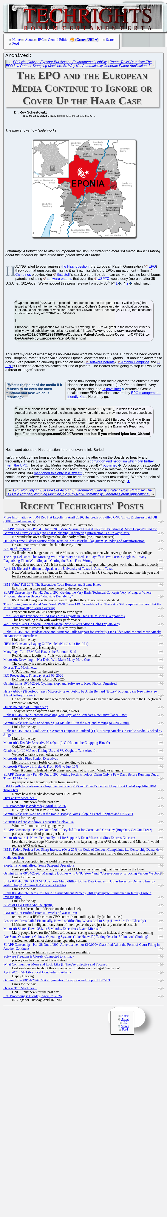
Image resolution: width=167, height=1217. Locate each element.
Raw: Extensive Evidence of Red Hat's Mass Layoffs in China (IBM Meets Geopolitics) (64, 617)
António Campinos (135, 363)
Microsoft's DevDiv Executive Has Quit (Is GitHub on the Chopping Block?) (56, 744)
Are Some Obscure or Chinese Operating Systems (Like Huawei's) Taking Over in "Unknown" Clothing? (75, 938)
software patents (59, 280)
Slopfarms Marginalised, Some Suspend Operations (39, 866)
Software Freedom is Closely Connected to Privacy (38, 957)
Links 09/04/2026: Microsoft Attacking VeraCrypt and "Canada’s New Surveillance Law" (65, 716)
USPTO (104, 280)
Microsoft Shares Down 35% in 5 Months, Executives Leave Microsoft (52, 930)
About (29, 39)
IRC (41, 39)
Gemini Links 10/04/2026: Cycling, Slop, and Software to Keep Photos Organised (60, 684)
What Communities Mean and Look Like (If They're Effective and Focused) (55, 965)
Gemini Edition (58, 39)
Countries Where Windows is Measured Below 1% (38, 823)
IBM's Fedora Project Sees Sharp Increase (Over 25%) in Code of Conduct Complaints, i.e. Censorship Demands (81, 850)
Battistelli (63, 275)
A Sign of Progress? (17, 550)
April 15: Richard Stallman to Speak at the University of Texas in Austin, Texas (58, 569)
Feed (15, 43)
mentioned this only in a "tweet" (58, 474)
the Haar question (74, 267)
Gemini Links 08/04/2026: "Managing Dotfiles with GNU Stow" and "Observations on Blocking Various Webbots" (82, 874)
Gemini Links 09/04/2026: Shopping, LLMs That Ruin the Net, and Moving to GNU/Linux (66, 724)
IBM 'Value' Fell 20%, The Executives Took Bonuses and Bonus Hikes (52, 585)
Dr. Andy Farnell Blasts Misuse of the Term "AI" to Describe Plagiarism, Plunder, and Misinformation (74, 542)
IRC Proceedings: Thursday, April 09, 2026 (33, 676)
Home (16, 39)
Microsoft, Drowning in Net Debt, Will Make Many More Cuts (46, 660)
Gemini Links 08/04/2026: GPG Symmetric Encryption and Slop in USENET (56, 981)
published (110, 466)
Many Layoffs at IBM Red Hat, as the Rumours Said (39, 653)
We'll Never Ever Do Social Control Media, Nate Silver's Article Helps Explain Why (61, 625)
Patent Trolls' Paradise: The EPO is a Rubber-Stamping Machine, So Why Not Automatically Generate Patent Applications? (79, 65)
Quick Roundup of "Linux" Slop (25, 708)
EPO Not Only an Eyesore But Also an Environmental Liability (60, 63)
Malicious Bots (13, 858)
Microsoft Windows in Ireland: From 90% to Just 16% (40, 767)
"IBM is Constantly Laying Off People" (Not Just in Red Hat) (45, 645)
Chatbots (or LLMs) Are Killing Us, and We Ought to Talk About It (49, 751)
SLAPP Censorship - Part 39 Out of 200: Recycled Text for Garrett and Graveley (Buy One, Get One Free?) (77, 831)
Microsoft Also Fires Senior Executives (30, 759)
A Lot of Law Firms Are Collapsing (28, 906)
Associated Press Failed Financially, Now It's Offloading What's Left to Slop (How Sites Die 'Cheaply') (74, 922)
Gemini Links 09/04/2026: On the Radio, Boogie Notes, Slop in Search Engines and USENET (68, 815)
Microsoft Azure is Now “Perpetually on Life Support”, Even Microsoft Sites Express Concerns (69, 839)
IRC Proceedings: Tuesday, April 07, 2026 (32, 997)
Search (111, 39)
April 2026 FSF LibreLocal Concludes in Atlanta (37, 973)
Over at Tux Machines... (20, 668)
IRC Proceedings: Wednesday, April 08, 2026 (34, 807)
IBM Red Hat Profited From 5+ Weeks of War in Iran (40, 914)
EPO (152, 267)
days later (113, 390)
